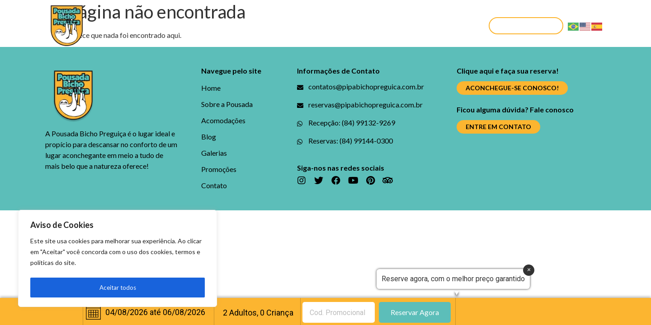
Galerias (337, 25)
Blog (298, 25)
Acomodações (247, 25)
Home (115, 25)
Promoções (389, 25)
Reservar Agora (415, 312)
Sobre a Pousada (172, 25)
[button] (526, 25)
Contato (443, 25)
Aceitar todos (117, 287)
